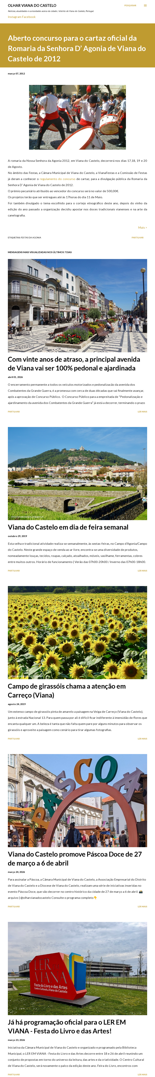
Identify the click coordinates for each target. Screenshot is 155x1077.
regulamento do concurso (57, 179)
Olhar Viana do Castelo (32, 5)
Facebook (29, 17)
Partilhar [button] (137, 237)
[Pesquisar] (130, 5)
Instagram (14, 17)
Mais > (142, 227)
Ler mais (142, 411)
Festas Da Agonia (31, 237)
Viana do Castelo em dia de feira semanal (68, 527)
